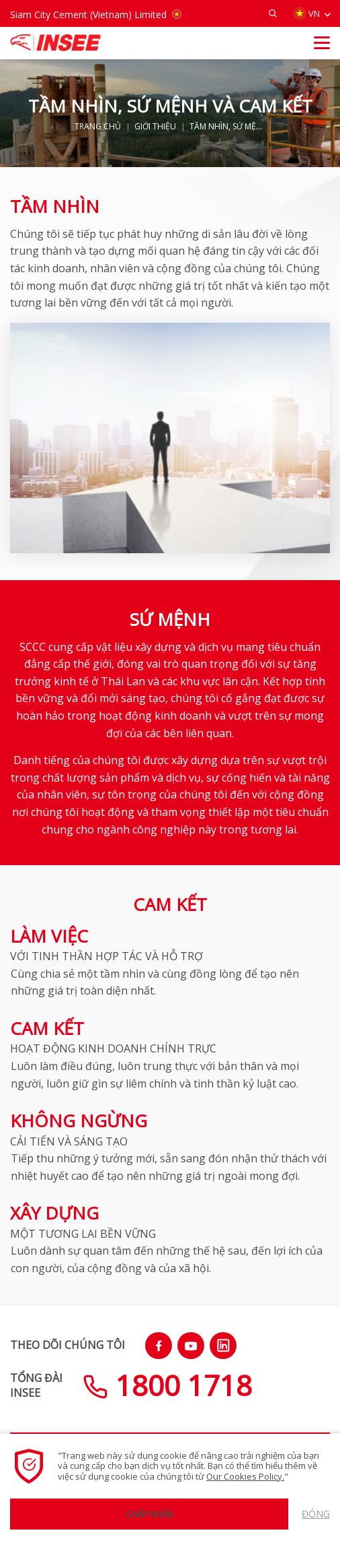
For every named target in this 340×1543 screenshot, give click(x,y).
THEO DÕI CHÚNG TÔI (67, 1344)
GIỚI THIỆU (155, 126)
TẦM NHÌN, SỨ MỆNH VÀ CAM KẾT (227, 126)
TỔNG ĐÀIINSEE (36, 1385)
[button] (272, 13)
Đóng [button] (316, 1513)
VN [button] (306, 14)
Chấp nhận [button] (149, 1514)
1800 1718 (167, 1385)
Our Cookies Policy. (245, 1476)
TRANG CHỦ (98, 126)
